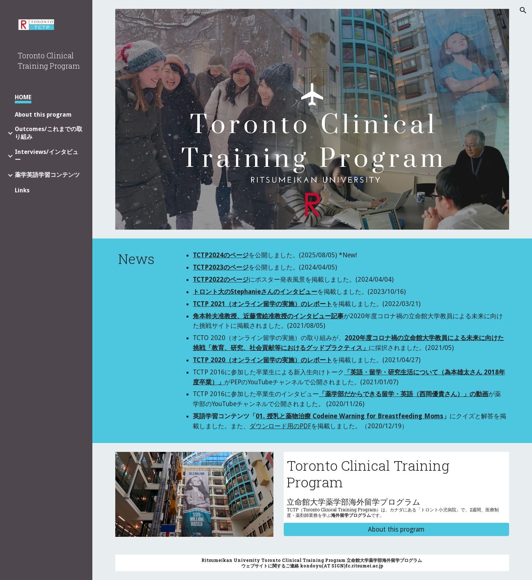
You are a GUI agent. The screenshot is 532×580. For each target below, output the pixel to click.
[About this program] (396, 529)
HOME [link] (23, 97)
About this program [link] (43, 114)
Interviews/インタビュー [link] (46, 155)
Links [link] (22, 190)
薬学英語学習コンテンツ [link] (47, 174)
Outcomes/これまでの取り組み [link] (48, 133)
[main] (144, 258)
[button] (523, 10)
